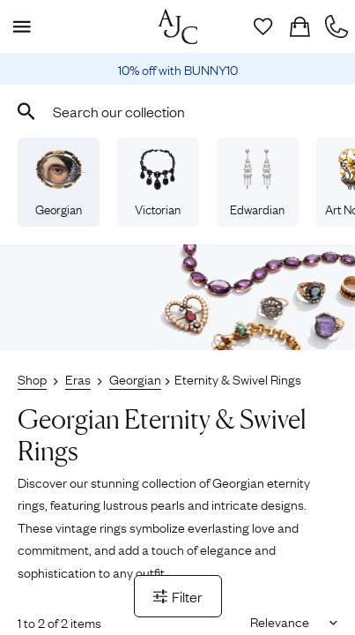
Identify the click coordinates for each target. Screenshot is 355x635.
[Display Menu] (18, 26)
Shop (32, 378)
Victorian (157, 183)
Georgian (58, 183)
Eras (78, 378)
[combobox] (177, 111)
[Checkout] (299, 26)
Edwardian (257, 183)
